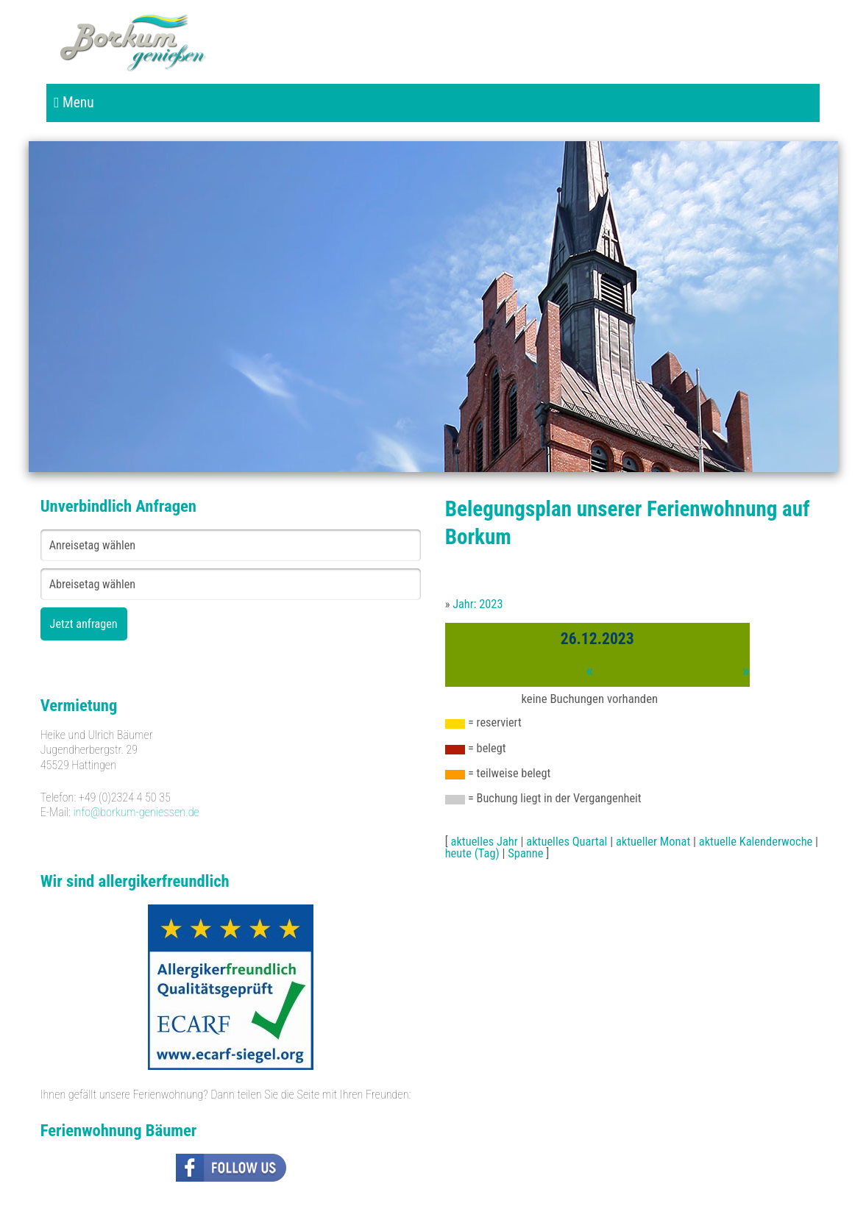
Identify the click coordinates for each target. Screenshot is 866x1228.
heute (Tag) (472, 853)
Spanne (525, 853)
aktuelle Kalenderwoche (756, 842)
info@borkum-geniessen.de (136, 812)
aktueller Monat (653, 842)
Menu (73, 102)
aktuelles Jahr (484, 842)
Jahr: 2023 (477, 604)
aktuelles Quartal (566, 842)
